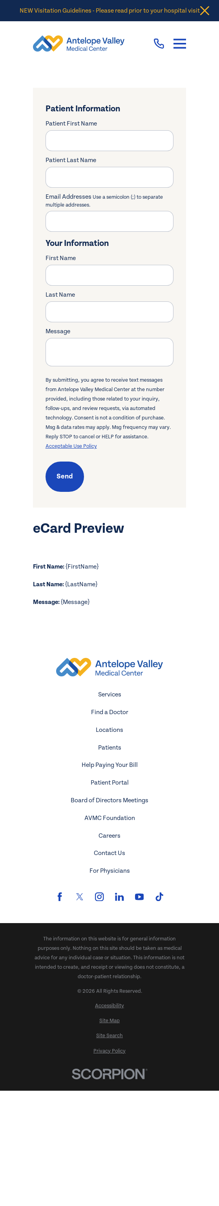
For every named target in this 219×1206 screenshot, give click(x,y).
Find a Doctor (109, 827)
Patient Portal (110, 897)
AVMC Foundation (109, 933)
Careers (109, 950)
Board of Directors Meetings (109, 915)
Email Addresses (104, 200)
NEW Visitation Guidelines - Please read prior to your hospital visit (110, 10)
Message (58, 331)
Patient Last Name (71, 160)
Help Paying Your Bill (110, 880)
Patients (109, 862)
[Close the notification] (204, 10)
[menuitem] (109, 1121)
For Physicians (109, 986)
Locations (109, 845)
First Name (61, 258)
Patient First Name (71, 123)
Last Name (60, 294)
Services (109, 809)
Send (65, 476)
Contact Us (109, 968)
